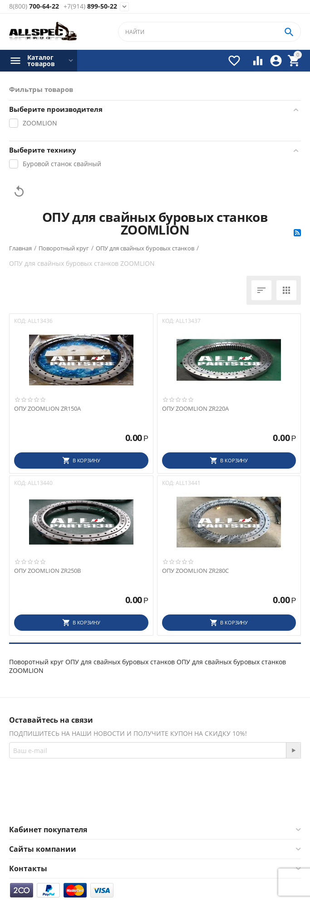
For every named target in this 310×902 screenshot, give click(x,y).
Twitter (181, 803)
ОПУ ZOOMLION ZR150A (47, 409)
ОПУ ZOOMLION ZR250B (47, 571)
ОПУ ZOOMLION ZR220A (195, 409)
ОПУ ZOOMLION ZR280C (195, 571)
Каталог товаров (41, 60)
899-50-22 (90, 6)
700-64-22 (34, 6)
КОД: (20, 321)
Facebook (133, 803)
